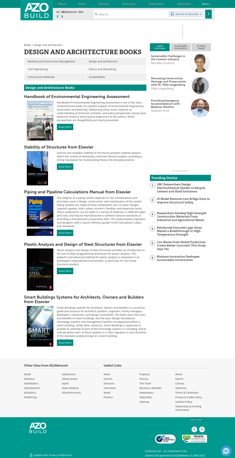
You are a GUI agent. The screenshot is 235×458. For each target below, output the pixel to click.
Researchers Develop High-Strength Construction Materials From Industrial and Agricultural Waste (183, 216)
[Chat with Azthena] (226, 451)
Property (144, 374)
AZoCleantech (32, 388)
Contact (179, 383)
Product (108, 397)
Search (179, 378)
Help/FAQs (145, 397)
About (178, 374)
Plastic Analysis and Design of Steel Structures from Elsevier (83, 244)
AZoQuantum (70, 378)
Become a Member (150, 388)
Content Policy (183, 401)
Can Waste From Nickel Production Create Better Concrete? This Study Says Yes (184, 244)
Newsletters (146, 392)
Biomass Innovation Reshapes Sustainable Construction (177, 257)
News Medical (70, 388)
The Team (145, 383)
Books (27, 45)
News (107, 374)
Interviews (110, 388)
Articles (108, 378)
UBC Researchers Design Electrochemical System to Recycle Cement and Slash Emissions (180, 187)
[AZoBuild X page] (62, 17)
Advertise (180, 388)
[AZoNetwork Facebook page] (57, 17)
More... (204, 4)
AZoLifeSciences (71, 392)
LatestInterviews (159, 47)
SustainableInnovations (180, 47)
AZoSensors (69, 374)
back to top (197, 419)
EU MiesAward (201, 47)
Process (143, 378)
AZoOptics (30, 392)
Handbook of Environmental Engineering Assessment (77, 96)
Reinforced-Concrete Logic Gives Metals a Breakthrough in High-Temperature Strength (183, 230)
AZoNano (29, 378)
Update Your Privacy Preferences (50, 453)
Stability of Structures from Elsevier (58, 147)
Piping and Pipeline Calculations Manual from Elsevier (77, 191)
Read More (65, 127)
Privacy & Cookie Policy (188, 397)
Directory (109, 383)
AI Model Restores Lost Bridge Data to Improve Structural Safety (182, 200)
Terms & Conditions (187, 392)
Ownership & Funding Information (188, 408)
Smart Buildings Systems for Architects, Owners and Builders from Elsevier (84, 299)
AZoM (27, 374)
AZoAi (65, 383)
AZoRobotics (31, 383)
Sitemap (144, 401)
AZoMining (30, 397)
